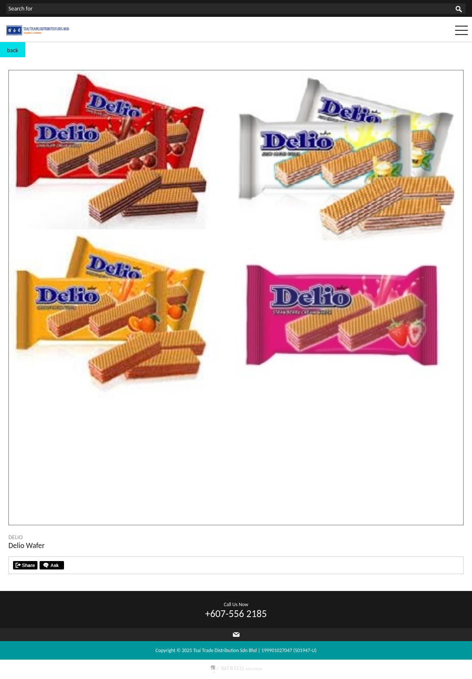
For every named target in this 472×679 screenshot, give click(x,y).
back (12, 50)
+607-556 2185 (236, 613)
